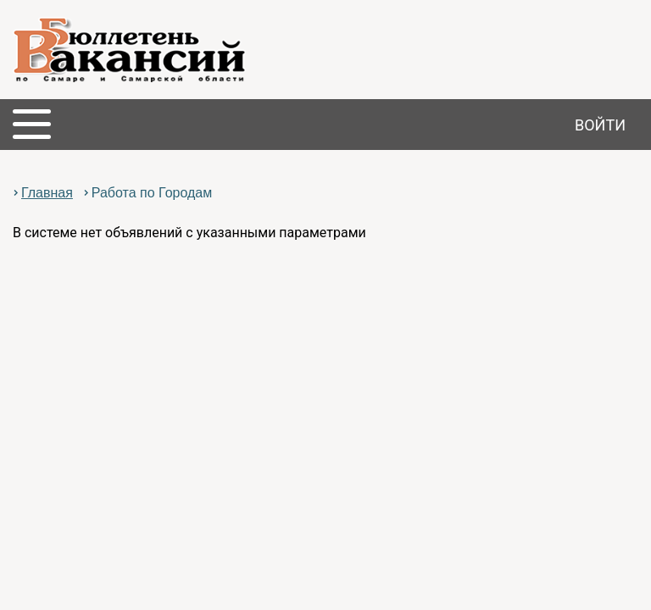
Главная (47, 193)
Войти (600, 125)
